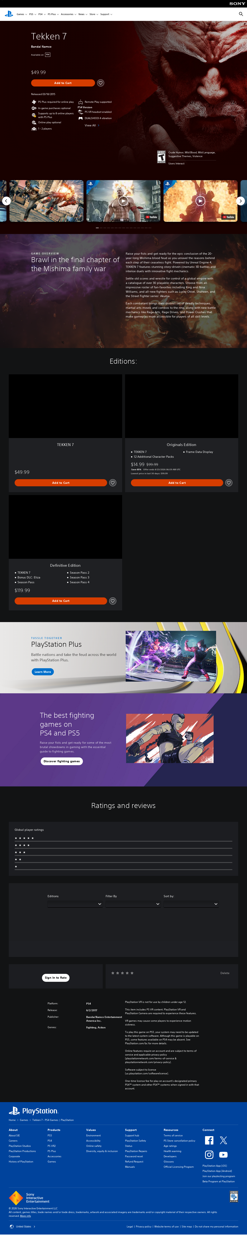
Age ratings (170, 1146)
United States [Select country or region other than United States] (22, 1227)
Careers (13, 1140)
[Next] (240, 201)
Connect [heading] (208, 1130)
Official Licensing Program (179, 1167)
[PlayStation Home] (9, 14)
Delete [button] (224, 973)
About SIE (14, 1135)
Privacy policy (143, 1226)
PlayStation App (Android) (217, 1171)
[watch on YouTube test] (151, 217)
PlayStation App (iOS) (215, 1165)
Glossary (169, 1161)
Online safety (93, 1146)
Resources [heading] (171, 1130)
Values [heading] (91, 1130)
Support (104, 14)
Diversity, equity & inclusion (102, 1151)
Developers (170, 1156)
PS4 (40, 14)
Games (20, 14)
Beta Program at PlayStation (219, 1181)
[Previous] (6, 201)
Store (92, 14)
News (81, 14)
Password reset (134, 1156)
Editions (53, 896)
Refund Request (134, 1161)
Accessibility (93, 1140)
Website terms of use (166, 1226)
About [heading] (13, 1130)
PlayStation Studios (20, 1146)
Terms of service (173, 1135)
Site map (187, 1226)
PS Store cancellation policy (179, 1140)
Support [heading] (131, 1130)
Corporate (14, 1156)
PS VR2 (52, 1146)
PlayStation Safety (135, 1140)
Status (128, 1146)
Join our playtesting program (219, 1176)
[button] (123, 201)
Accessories (67, 14)
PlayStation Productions (22, 1151)
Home (12, 1120)
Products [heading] (54, 1130)
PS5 (31, 14)
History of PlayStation (21, 1161)
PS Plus (52, 14)
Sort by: (169, 896)
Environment (93, 1135)
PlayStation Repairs (136, 1151)
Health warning (172, 1151)
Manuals (130, 1167)
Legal (130, 1226)
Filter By (111, 896)
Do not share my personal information (216, 1226)
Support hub (132, 1135)
